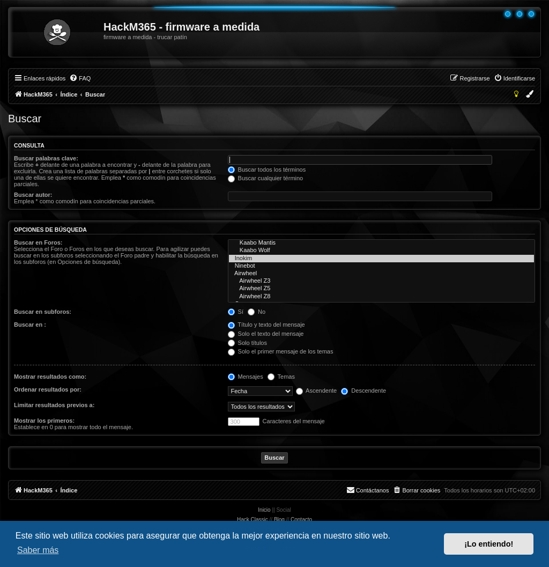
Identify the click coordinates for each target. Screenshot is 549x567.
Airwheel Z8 (381, 296)
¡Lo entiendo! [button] (488, 544)
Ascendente (316, 390)
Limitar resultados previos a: (54, 405)
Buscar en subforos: (42, 311)
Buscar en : (30, 324)
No (256, 311)
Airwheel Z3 (381, 281)
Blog (279, 519)
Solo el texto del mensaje (266, 333)
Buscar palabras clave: (46, 158)
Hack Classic (252, 519)
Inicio (264, 510)
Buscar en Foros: (38, 242)
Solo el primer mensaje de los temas (280, 351)
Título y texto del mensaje (266, 324)
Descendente (363, 390)
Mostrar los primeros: (44, 420)
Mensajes (245, 376)
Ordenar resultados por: (47, 389)
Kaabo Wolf (381, 250)
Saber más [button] (37, 550)
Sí (235, 311)
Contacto (301, 519)
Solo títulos (247, 343)
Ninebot (381, 266)
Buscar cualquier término (265, 178)
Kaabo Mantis (381, 243)
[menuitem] (80, 78)
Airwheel (381, 273)
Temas (281, 376)
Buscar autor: (33, 195)
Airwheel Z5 (381, 288)
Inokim (381, 258)
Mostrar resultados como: (50, 376)
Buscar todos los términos (267, 169)
